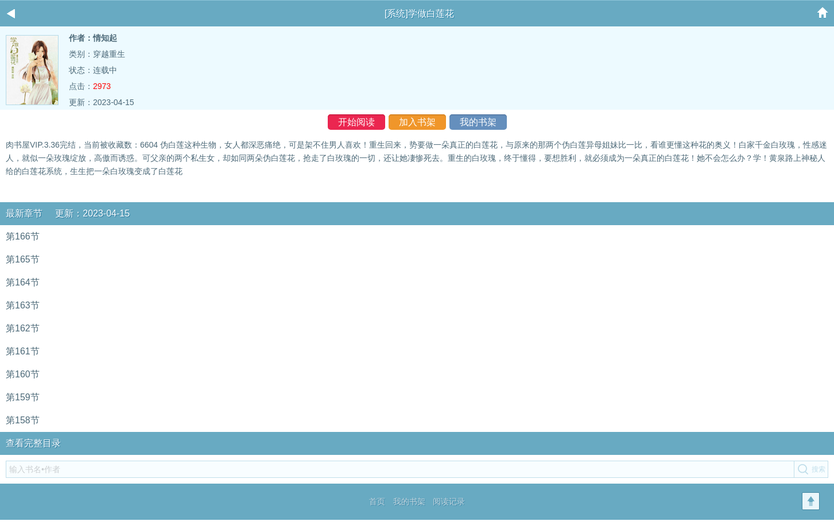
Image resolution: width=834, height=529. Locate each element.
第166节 (23, 236)
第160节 (23, 374)
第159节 (23, 397)
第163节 (23, 305)
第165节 (23, 259)
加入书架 (417, 122)
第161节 (23, 351)
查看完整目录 (33, 443)
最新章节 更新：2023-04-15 (68, 213)
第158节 (23, 420)
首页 (377, 501)
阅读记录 (449, 501)
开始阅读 (356, 122)
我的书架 (478, 122)
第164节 (23, 282)
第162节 (23, 328)
